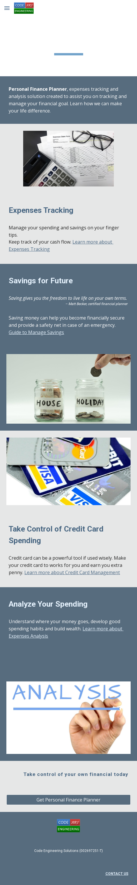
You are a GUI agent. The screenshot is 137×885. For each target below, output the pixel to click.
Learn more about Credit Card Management (72, 572)
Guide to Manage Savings (36, 332)
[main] (68, 38)
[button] (7, 8)
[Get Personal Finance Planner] (68, 800)
